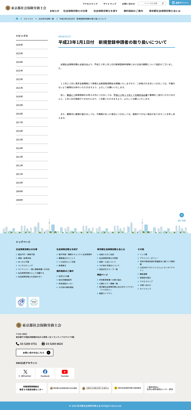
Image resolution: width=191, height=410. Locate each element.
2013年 (19, 156)
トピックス (28, 18)
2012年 (19, 165)
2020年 (19, 96)
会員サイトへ (181, 2)
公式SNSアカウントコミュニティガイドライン (157, 269)
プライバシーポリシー (149, 258)
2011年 (19, 174)
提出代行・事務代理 (26, 254)
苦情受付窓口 (145, 277)
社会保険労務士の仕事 (75, 10)
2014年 (19, 148)
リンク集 (143, 254)
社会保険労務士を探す (106, 10)
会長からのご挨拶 (106, 254)
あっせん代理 (23, 261)
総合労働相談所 (65, 279)
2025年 (19, 53)
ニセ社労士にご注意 (67, 261)
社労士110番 (64, 276)
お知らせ (54, 10)
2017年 (19, 122)
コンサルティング (25, 265)
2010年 (19, 182)
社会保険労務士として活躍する (31, 273)
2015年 (19, 139)
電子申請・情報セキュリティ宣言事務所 (75, 254)
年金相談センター (66, 283)
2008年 (19, 199)
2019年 (19, 105)
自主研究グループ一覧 (108, 269)
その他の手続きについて (109, 265)
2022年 (19, 79)
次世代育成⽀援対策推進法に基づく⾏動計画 (157, 262)
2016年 (19, 130)
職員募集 (143, 274)
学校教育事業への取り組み (110, 279)
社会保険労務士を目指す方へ (30, 276)
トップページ (23, 241)
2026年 (19, 44)
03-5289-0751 (28, 344)
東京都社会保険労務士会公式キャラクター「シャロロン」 (116, 288)
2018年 (19, 113)
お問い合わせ (128, 3)
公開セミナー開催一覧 (108, 283)
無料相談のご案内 (133, 10)
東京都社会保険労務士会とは (164, 10)
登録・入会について (107, 261)
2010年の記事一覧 (46, 18)
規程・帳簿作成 (24, 258)
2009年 (19, 191)
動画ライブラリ (105, 293)
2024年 (19, 62)
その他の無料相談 (66, 287)
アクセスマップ (90, 3)
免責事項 (62, 265)
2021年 (19, 87)
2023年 (19, 70)
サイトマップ (109, 3)
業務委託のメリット (67, 258)
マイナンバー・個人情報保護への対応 (34, 269)
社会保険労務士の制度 (108, 258)
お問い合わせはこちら (33, 352)
